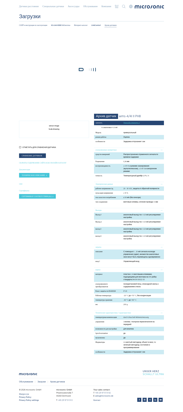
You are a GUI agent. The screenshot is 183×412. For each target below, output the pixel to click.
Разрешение (99, 161)
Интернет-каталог (81, 25)
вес (96, 304)
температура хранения (103, 300)
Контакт (96, 400)
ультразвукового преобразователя (101, 285)
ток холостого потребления (105, 197)
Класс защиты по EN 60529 (105, 291)
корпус (98, 270)
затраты (98, 247)
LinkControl (96, 25)
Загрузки (41, 382)
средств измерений (102, 154)
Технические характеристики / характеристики (113, 313)
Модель (98, 132)
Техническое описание (33, 175)
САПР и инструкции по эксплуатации (33, 25)
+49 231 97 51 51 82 (103, 393)
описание (99, 251)
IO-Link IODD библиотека (60, 25)
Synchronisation (101, 333)
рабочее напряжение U (104, 188)
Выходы (98, 210)
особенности (100, 141)
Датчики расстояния (29, 6)
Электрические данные (104, 184)
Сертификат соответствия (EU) (36, 196)
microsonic (28, 375)
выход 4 (98, 236)
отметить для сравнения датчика (39, 147)
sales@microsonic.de (104, 396)
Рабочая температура (103, 295)
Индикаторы (100, 342)
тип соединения (101, 202)
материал (98, 274)
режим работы (100, 137)
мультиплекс (100, 337)
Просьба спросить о (131, 122)
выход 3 (98, 229)
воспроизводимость (102, 166)
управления (99, 321)
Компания (106, 6)
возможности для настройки (106, 328)
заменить (98, 122)
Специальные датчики (53, 6)
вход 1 (97, 261)
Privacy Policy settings (29, 400)
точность (98, 175)
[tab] (129, 150)
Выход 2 (98, 221)
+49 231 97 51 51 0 (65, 400)
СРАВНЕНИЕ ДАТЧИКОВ (32, 155)
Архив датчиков (110, 25)
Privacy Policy (25, 397)
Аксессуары (73, 6)
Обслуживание (90, 6)
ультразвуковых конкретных (106, 150)
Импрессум (24, 394)
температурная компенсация (106, 317)
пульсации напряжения (104, 193)
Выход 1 (98, 214)
